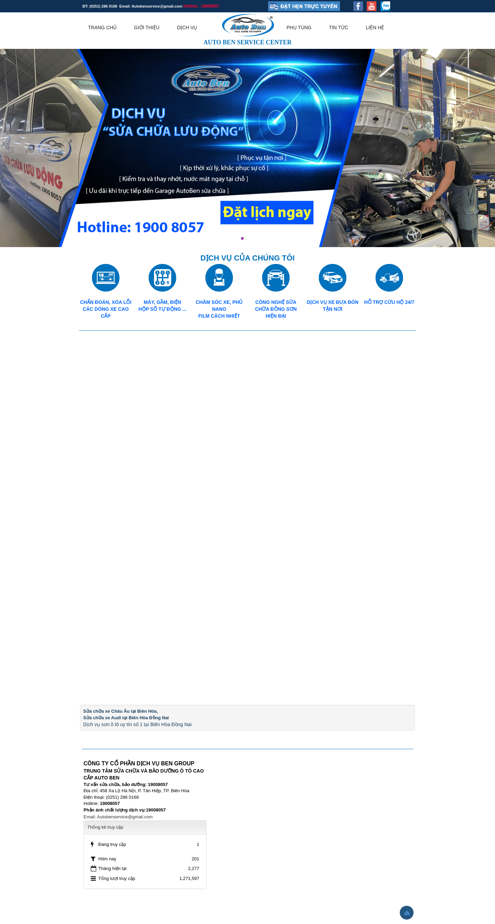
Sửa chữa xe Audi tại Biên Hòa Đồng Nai (126, 717)
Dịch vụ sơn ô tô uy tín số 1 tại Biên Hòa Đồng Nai (137, 724)
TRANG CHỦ (102, 27)
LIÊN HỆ (375, 27)
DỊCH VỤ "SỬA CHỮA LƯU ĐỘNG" (438, 64)
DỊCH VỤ (187, 27)
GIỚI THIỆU (147, 27)
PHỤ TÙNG (299, 27)
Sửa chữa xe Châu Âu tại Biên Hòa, (120, 711)
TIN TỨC (338, 27)
